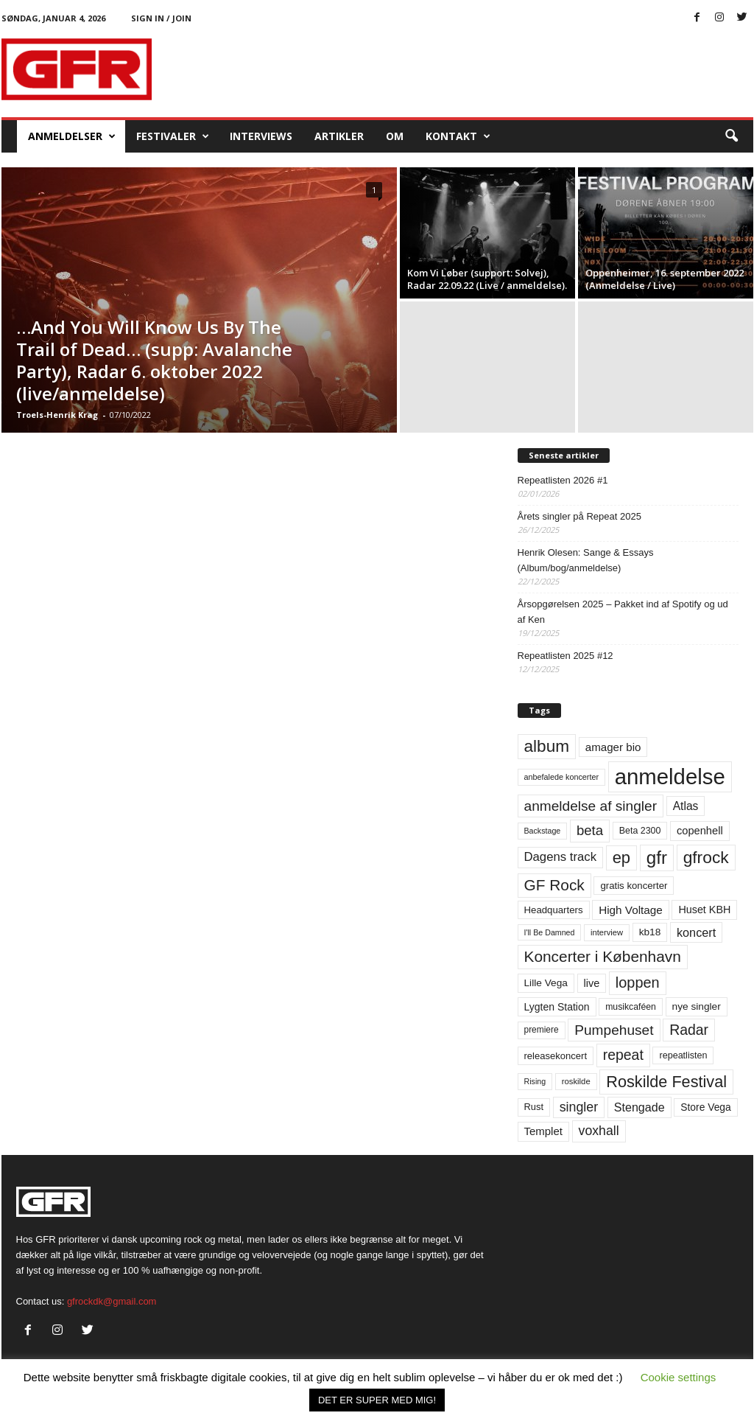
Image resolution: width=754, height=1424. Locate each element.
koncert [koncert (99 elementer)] (696, 932)
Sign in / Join (161, 18)
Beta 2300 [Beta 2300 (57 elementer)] (640, 831)
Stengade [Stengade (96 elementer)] (639, 1107)
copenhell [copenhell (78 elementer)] (700, 831)
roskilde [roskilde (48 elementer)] (576, 1081)
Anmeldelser (72, 136)
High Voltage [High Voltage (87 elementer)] (631, 910)
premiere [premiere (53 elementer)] (541, 1030)
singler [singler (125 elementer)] (579, 1107)
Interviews (261, 136)
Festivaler (172, 136)
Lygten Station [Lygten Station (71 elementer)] (557, 1007)
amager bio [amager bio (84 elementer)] (613, 747)
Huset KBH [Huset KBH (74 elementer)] (704, 909)
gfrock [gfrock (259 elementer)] (706, 857)
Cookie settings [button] (678, 1377)
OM (395, 136)
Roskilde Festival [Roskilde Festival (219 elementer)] (666, 1081)
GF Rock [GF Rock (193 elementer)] (554, 884)
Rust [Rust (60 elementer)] (534, 1106)
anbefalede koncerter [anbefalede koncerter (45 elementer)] (561, 776)
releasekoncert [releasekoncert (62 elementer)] (556, 1055)
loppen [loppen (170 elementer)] (638, 982)
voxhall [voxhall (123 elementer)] (599, 1130)
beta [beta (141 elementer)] (590, 830)
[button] (731, 136)
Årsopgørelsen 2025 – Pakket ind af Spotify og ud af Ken (623, 611)
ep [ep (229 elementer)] (621, 857)
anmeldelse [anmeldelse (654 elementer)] (670, 776)
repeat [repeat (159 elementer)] (623, 1055)
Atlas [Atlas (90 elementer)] (686, 806)
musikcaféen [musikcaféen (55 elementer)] (630, 1007)
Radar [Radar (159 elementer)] (688, 1030)
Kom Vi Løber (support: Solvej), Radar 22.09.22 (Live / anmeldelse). (487, 279)
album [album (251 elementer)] (547, 746)
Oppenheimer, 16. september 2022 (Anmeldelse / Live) (664, 279)
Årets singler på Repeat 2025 (579, 516)
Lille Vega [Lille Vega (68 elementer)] (546, 982)
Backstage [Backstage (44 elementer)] (542, 830)
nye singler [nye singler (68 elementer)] (696, 1006)
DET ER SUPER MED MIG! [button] (377, 1400)
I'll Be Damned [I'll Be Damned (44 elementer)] (549, 932)
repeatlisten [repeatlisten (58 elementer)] (683, 1055)
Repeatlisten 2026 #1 (563, 480)
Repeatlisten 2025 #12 (565, 655)
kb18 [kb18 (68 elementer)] (650, 932)
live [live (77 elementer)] (592, 983)
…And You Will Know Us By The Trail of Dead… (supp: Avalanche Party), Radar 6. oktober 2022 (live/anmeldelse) (154, 360)
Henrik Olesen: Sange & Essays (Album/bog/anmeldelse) (586, 560)
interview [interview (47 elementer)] (607, 932)
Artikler (339, 136)
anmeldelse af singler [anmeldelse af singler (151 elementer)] (591, 806)
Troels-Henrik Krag (57, 414)
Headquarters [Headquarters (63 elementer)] (553, 909)
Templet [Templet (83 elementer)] (543, 1131)
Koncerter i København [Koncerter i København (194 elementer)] (602, 956)
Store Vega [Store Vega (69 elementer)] (705, 1107)
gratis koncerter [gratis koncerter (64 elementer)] (633, 885)
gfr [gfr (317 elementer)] (656, 858)
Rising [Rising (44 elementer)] (535, 1081)
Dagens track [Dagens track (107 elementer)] (560, 857)
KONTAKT (458, 136)
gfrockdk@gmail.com (112, 1301)
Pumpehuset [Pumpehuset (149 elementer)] (613, 1030)
